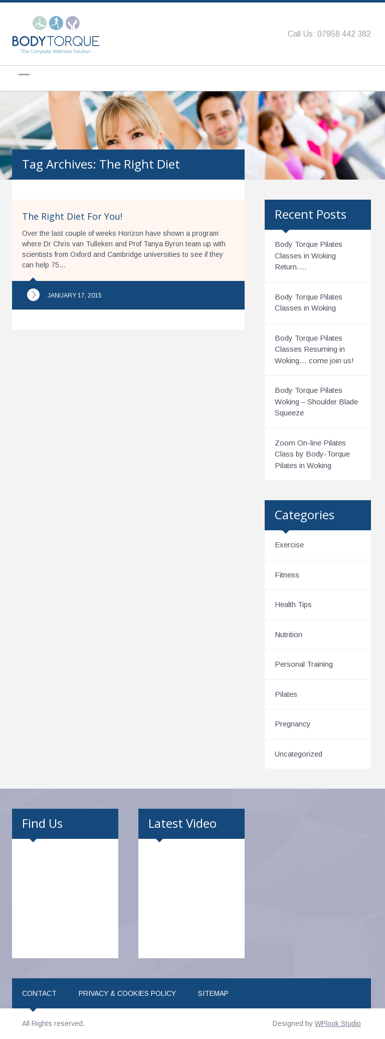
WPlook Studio (338, 1023)
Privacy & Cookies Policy (127, 993)
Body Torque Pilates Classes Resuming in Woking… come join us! (314, 349)
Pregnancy (293, 723)
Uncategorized (298, 754)
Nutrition (288, 634)
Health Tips (293, 604)
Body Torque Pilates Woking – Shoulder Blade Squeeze (316, 401)
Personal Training (304, 664)
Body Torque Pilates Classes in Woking (308, 302)
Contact (39, 993)
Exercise (289, 544)
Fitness (287, 574)
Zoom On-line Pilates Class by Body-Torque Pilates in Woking (312, 454)
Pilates (286, 694)
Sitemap (213, 993)
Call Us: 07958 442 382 (329, 34)
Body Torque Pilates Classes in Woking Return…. (308, 255)
